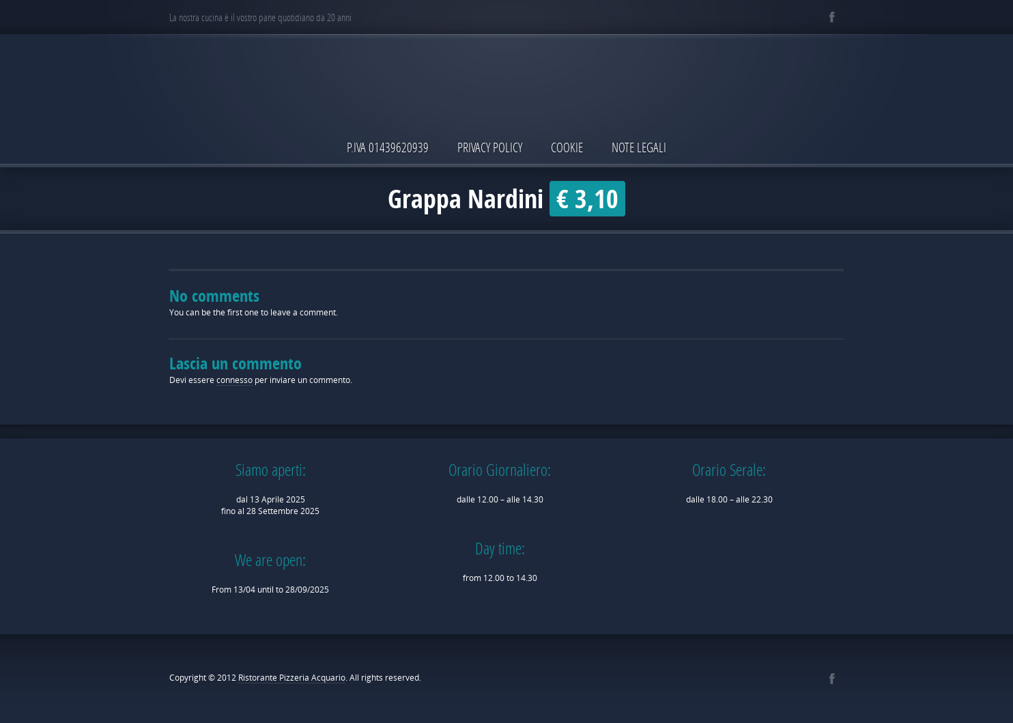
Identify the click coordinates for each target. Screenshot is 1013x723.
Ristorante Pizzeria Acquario (291, 677)
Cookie (567, 147)
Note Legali (639, 147)
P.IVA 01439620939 (388, 147)
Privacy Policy (489, 147)
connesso (234, 380)
